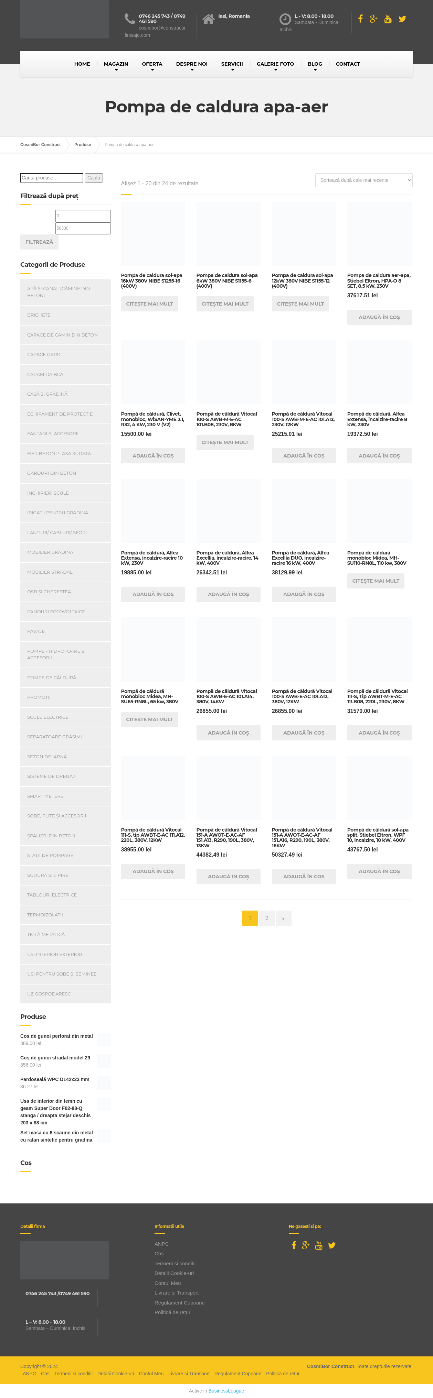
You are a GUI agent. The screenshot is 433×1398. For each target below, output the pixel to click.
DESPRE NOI (192, 64)
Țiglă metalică (46, 934)
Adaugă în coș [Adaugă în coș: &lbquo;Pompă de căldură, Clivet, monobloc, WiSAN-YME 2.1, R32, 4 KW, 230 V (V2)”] (153, 456)
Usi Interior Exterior (54, 954)
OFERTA (152, 64)
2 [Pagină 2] (266, 918)
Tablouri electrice (52, 895)
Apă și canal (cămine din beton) (58, 292)
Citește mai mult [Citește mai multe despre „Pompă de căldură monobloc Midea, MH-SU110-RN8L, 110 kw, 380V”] (376, 581)
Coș (159, 1253)
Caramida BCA (45, 374)
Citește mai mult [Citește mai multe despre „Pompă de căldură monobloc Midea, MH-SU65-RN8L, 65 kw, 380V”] (149, 719)
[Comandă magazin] (364, 180)
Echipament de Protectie (60, 414)
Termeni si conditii (175, 1263)
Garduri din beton (51, 473)
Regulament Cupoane (180, 1303)
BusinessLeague (226, 1391)
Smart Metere (45, 796)
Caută (93, 177)
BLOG (315, 64)
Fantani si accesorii (52, 433)
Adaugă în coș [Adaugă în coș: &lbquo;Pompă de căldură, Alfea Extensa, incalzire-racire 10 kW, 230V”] (153, 594)
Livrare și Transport (177, 1293)
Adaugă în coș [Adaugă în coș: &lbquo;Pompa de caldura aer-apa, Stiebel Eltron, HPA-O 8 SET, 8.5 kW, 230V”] (379, 317)
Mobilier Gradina (50, 552)
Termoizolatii (45, 914)
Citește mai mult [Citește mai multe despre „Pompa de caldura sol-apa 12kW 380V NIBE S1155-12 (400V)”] (300, 304)
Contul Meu (168, 1283)
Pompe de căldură (51, 677)
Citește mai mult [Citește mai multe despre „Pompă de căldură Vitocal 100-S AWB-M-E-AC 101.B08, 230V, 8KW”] (225, 442)
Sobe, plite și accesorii (56, 815)
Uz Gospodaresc (49, 994)
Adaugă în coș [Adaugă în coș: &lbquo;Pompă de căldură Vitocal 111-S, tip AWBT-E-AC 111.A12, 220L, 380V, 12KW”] (153, 871)
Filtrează (39, 242)
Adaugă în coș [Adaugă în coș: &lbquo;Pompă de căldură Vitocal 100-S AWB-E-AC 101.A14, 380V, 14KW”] (228, 733)
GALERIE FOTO (275, 64)
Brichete (39, 315)
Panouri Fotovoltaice (56, 611)
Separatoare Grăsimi (54, 736)
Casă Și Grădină (47, 394)
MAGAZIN (116, 64)
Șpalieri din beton (51, 835)
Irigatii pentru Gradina (57, 512)
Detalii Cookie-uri (174, 1273)
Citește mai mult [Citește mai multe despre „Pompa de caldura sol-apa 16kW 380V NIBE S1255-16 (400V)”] (149, 304)
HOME (82, 64)
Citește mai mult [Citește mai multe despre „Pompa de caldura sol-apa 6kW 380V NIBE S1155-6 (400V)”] (225, 304)
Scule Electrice (47, 717)
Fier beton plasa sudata (59, 453)
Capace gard (44, 354)
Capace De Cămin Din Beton (62, 335)
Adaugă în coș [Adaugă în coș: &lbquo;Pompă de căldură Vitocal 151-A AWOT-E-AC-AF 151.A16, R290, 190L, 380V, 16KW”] (304, 876)
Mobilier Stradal (50, 572)
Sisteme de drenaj (51, 776)
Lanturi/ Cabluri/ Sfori (57, 532)
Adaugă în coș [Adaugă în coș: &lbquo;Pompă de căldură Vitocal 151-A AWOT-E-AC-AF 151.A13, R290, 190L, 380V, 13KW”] (228, 876)
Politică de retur (172, 1312)
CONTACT (348, 64)
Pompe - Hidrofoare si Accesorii (56, 654)
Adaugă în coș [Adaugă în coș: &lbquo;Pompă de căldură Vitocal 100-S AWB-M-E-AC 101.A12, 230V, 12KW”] (304, 456)
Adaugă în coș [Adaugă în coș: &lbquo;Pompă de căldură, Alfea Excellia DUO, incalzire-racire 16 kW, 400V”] (304, 594)
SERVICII (232, 64)
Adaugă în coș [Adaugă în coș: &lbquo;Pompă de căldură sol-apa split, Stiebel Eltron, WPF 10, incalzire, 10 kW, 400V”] (379, 871)
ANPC (162, 1244)
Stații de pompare (50, 855)
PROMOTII (39, 697)
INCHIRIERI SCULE (48, 493)
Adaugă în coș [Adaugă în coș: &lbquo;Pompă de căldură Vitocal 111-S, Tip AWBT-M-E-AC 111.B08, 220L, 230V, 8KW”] (379, 733)
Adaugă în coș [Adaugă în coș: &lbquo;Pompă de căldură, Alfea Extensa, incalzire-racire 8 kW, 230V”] (379, 456)
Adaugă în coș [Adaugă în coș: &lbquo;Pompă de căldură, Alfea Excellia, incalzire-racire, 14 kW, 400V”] (228, 594)
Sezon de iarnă (47, 756)
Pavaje (36, 631)
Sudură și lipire (47, 875)
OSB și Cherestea (49, 591)
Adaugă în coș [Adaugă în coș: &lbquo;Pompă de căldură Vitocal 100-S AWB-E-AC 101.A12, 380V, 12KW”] (304, 733)
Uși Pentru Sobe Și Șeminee (62, 974)
